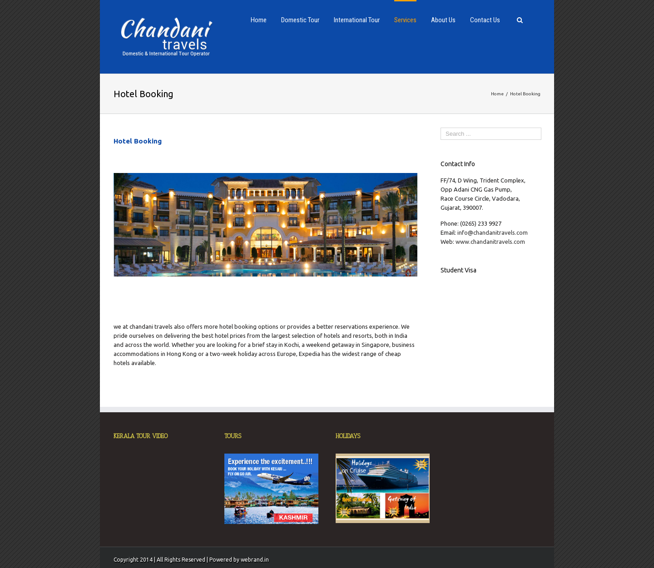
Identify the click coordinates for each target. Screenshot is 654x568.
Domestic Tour (300, 20)
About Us (443, 20)
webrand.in (255, 560)
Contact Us (485, 20)
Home (259, 20)
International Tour (357, 20)
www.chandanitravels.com (490, 241)
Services (405, 20)
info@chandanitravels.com (492, 232)
